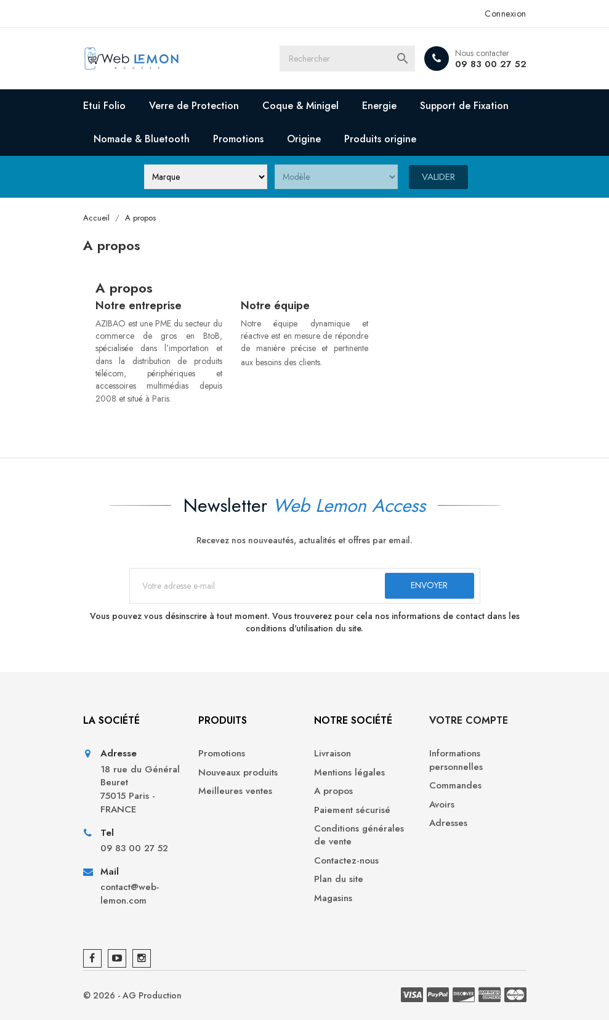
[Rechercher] (347, 58)
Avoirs (441, 804)
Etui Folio (104, 106)
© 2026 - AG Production (132, 995)
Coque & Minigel (300, 106)
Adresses (448, 823)
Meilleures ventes (235, 791)
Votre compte (468, 720)
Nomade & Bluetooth (142, 139)
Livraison (332, 753)
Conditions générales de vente (359, 835)
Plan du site (338, 879)
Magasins (333, 898)
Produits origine (380, 139)
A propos (333, 791)
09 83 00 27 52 (490, 64)
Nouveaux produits (238, 772)
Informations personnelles (456, 760)
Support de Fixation (464, 106)
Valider (438, 176)
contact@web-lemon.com (129, 894)
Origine (304, 139)
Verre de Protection (194, 106)
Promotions (238, 139)
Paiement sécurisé (352, 810)
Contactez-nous (346, 860)
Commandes (455, 785)
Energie (379, 106)
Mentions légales (349, 772)
